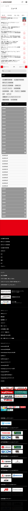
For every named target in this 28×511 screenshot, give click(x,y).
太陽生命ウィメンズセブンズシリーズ (11, 96)
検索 (2, 70)
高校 (2, 260)
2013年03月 (5, 180)
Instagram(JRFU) (4, 371)
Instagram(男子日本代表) (6, 374)
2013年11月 (5, 158)
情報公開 (2, 316)
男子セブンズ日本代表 (8, 82)
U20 (1, 257)
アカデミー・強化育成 (20, 91)
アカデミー (3, 266)
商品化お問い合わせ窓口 (6, 335)
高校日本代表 (6, 99)
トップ (2, 6)
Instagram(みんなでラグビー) (7, 377)
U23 (1, 254)
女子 (4, 94)
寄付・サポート (4, 326)
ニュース (2, 272)
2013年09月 (5, 163)
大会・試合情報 (4, 275)
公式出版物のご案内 (5, 329)
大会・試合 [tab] (16, 15)
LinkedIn (2, 381)
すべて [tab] (3, 15)
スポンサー (3, 322)
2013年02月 (5, 183)
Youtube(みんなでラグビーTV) (7, 368)
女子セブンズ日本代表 (8, 85)
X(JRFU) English (4, 358)
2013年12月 (5, 155)
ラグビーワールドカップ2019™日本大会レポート (11, 281)
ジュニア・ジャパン (7, 88)
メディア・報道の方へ (5, 332)
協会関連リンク (4, 319)
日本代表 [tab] (9, 15)
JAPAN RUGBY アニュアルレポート (8, 284)
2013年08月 (5, 166)
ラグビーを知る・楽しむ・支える (7, 278)
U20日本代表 (6, 91)
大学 (12, 91)
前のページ (6, 66)
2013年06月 (5, 172)
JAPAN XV (3, 250)
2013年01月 (5, 186)
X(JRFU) (2, 355)
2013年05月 (5, 174)
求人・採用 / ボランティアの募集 (7, 338)
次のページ (22, 66)
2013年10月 (5, 161)
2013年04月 (5, 177)
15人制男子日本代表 (7, 79)
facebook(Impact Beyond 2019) (7, 352)
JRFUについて (4, 313)
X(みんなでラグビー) (5, 362)
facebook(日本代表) (5, 349)
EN (23, 1)
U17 (1, 263)
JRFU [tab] (23, 15)
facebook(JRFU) (4, 346)
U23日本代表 (17, 88)
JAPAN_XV (18, 85)
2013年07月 (5, 169)
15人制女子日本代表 (19, 79)
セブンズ (9, 94)
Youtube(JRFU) (4, 365)
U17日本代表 (14, 99)
